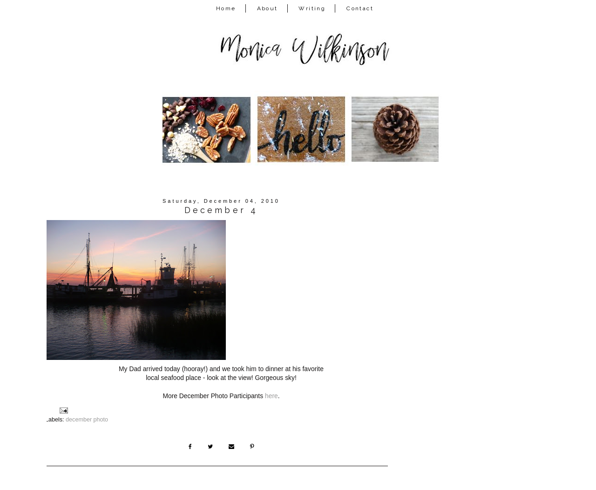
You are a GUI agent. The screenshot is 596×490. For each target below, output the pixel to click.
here (271, 396)
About (267, 8)
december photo (87, 419)
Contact (359, 8)
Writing (311, 8)
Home (226, 8)
